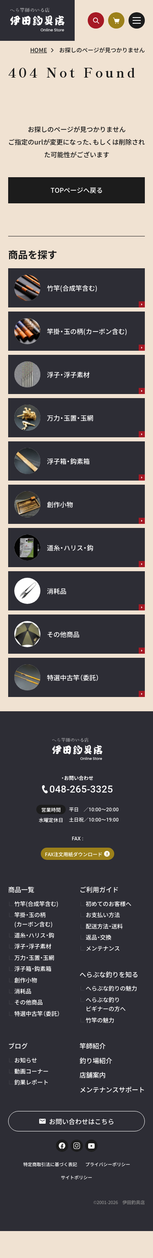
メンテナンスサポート (112, 1089)
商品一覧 (21, 889)
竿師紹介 (93, 1046)
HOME (38, 50)
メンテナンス (103, 948)
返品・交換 (98, 937)
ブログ (18, 1046)
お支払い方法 (103, 915)
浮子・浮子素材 (32, 946)
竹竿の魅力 (100, 1020)
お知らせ (25, 1060)
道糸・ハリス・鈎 (34, 935)
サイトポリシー (76, 1177)
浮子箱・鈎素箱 (32, 968)
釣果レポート (31, 1082)
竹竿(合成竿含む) (36, 904)
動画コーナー (31, 1071)
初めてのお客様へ (108, 904)
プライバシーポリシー (107, 1164)
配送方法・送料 (104, 926)
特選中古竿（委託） (37, 1013)
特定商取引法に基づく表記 (50, 1164)
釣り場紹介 (96, 1060)
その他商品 (28, 1002)
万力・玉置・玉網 (34, 957)
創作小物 (25, 980)
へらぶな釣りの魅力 (111, 988)
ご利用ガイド (99, 889)
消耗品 (22, 991)
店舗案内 (93, 1075)
